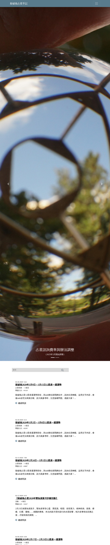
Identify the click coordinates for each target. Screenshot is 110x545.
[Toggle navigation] (96, 3)
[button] (8, 184)
